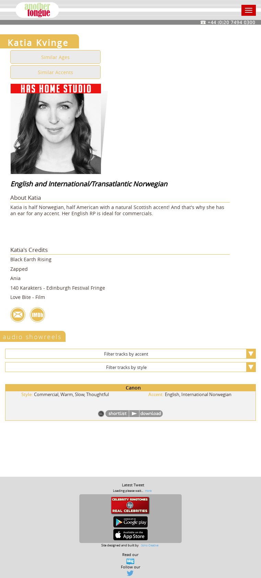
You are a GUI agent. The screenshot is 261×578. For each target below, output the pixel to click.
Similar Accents (55, 72)
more (148, 491)
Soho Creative (149, 545)
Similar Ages (55, 57)
